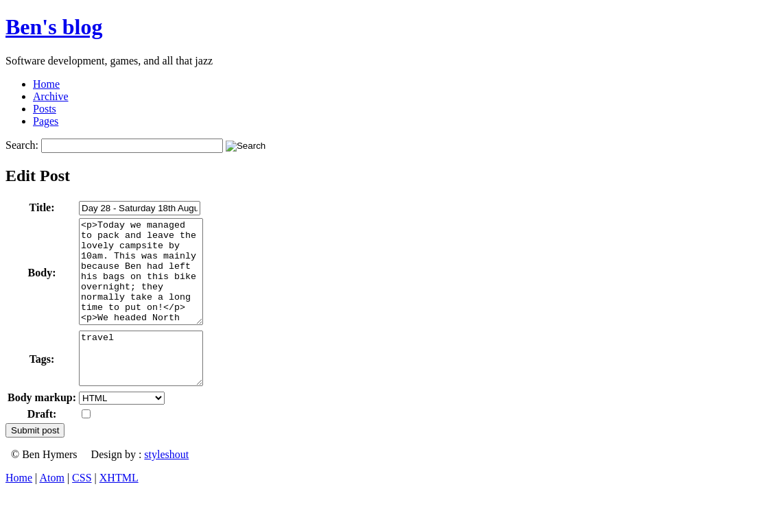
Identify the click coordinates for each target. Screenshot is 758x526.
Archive (51, 96)
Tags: (42, 385)
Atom (51, 508)
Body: (42, 283)
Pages (45, 121)
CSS (81, 508)
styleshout (166, 485)
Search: (21, 145)
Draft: (42, 445)
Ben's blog (53, 26)
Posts (44, 109)
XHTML (119, 508)
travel (148, 384)
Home (46, 84)
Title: (42, 207)
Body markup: (42, 428)
